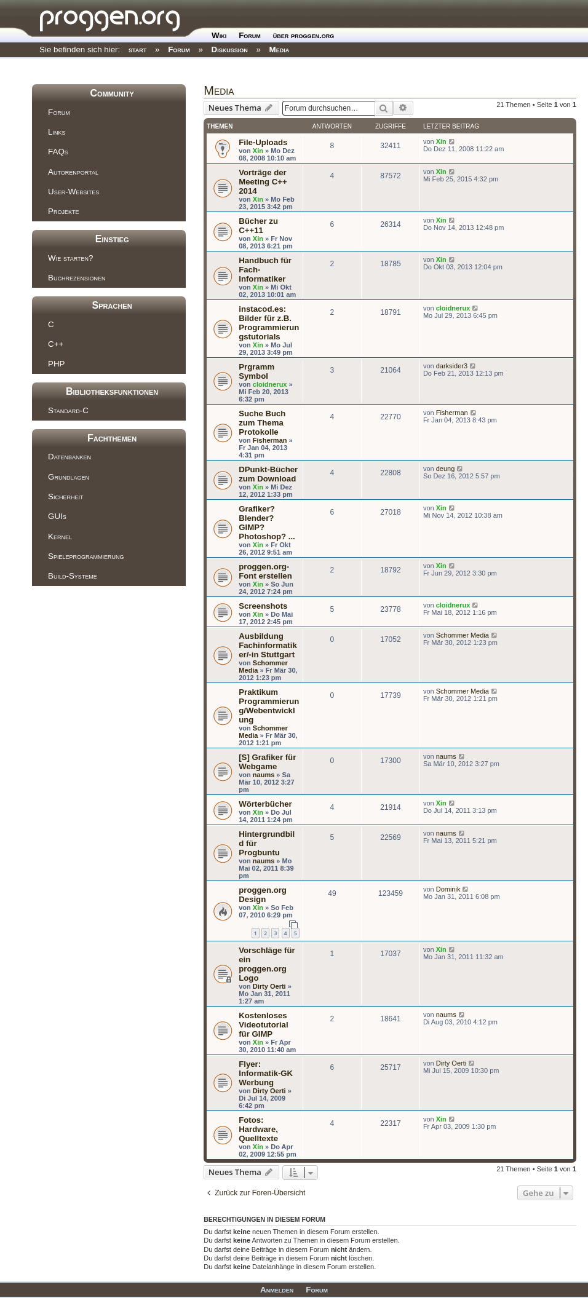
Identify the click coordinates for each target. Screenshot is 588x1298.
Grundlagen (68, 476)
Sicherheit (65, 496)
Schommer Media (462, 635)
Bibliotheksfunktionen (112, 391)
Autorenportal (73, 171)
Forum (250, 35)
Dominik (448, 889)
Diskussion (230, 49)
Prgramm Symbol (256, 371)
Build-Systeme (72, 575)
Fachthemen (112, 438)
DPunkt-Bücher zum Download (268, 474)
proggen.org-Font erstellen (265, 571)
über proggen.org (303, 35)
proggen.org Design (263, 894)
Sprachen (112, 305)
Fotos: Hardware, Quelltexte (258, 1129)
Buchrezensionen (76, 277)
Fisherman (270, 440)
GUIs (57, 516)
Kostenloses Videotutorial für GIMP (263, 1025)
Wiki (219, 35)
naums (263, 774)
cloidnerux (453, 308)
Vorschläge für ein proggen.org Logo (267, 964)
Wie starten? (70, 258)
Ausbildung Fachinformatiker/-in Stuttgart (268, 645)
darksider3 (451, 366)
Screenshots (263, 606)
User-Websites (73, 191)
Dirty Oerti (269, 986)
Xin (258, 150)
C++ (55, 344)
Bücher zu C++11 (258, 225)
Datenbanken (69, 456)
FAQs (58, 151)
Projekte (63, 211)
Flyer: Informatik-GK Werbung (266, 1073)
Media (279, 49)
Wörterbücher (265, 804)
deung (445, 468)
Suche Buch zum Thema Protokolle (262, 423)
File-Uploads (263, 142)
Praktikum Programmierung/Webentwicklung (269, 705)
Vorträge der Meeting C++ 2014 (263, 182)
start (137, 49)
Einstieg (112, 239)
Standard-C (68, 410)
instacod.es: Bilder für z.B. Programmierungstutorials (269, 322)
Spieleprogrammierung (86, 556)
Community (111, 93)
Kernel (60, 536)
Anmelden (276, 1289)
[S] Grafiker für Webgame (267, 762)
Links (56, 132)
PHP (56, 363)
